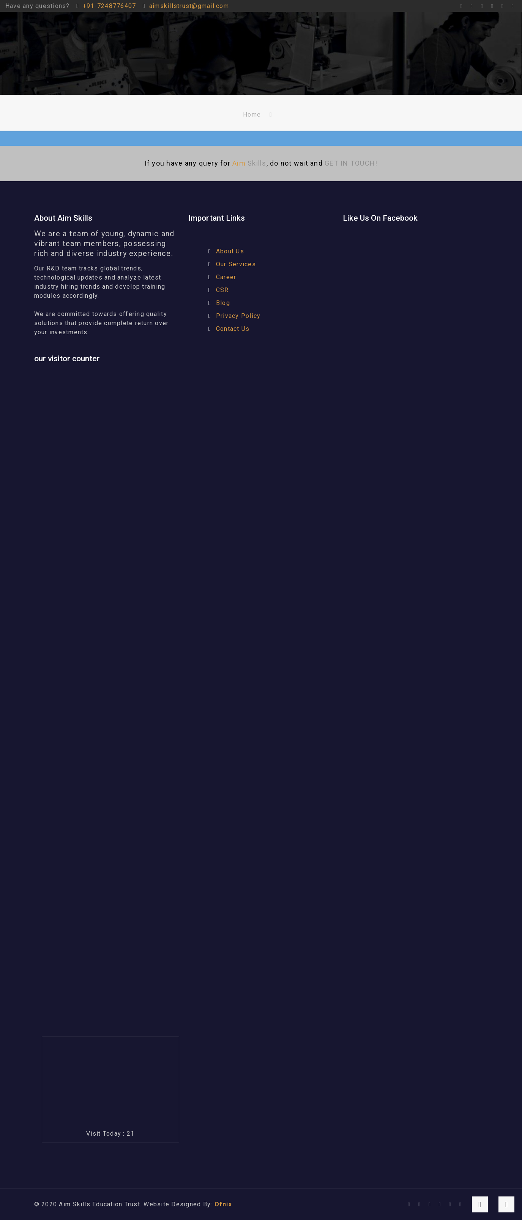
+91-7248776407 (109, 5)
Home (252, 114)
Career (226, 277)
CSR (222, 290)
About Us (230, 251)
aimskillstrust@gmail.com (189, 5)
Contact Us (233, 328)
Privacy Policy (238, 315)
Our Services (236, 264)
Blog (223, 303)
